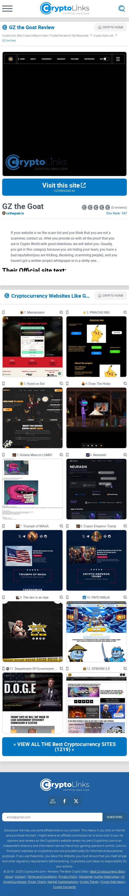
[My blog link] (53, 801)
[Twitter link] (76, 801)
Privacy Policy (68, 877)
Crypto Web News (112, 882)
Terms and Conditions (42, 877)
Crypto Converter (64, 887)
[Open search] (121, 8)
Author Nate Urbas (106, 877)
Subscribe (115, 817)
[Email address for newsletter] (52, 817)
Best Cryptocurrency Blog (107, 871)
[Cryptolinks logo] (64, 8)
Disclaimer (86, 877)
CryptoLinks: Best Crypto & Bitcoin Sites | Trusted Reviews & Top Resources (45, 35)
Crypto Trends (89, 882)
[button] (7, 8)
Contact (20, 877)
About (9, 877)
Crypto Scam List (103, 35)
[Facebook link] (64, 801)
